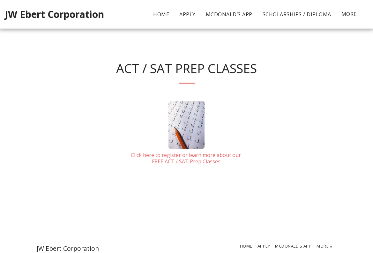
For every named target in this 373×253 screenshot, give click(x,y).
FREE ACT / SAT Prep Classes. (186, 161)
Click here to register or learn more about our (186, 155)
